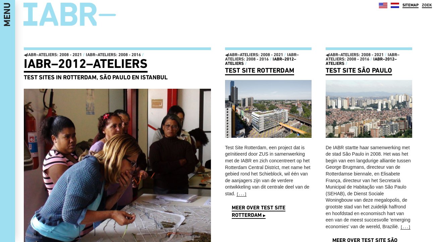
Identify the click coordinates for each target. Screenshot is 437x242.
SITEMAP (410, 5)
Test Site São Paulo (359, 70)
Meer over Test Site (258, 211)
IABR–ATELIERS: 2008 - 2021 (53, 54)
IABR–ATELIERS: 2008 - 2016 (113, 54)
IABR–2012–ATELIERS (86, 63)
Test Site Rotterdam (259, 70)
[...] (241, 194)
